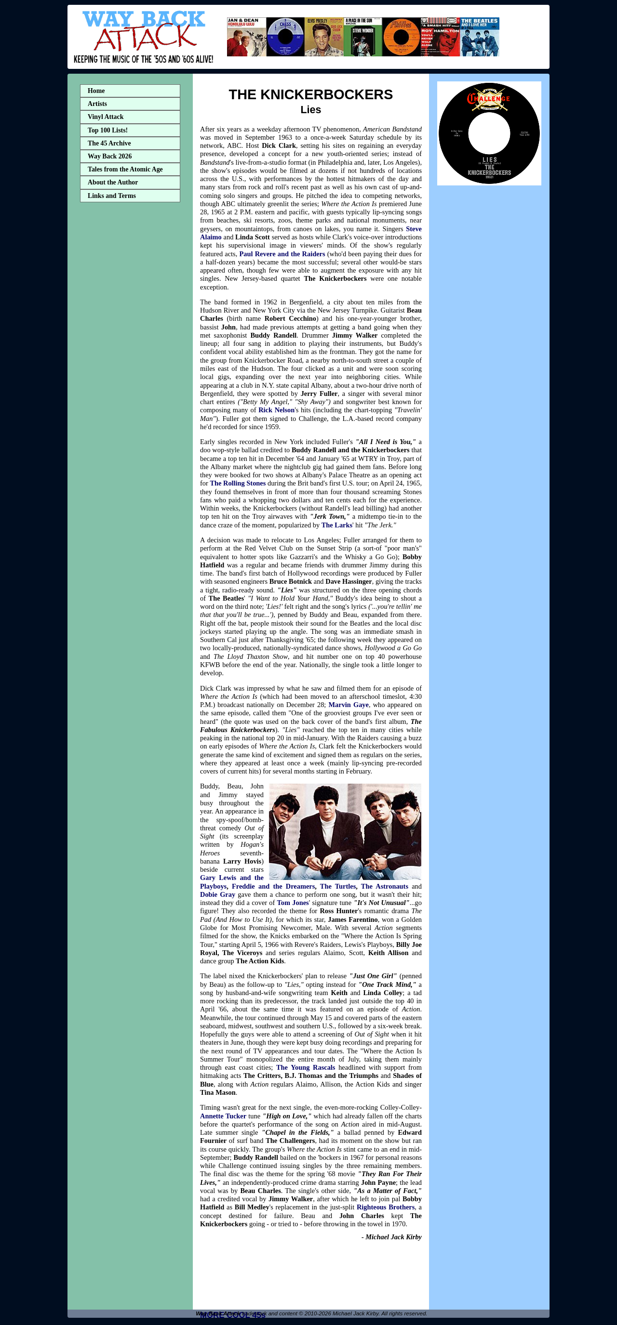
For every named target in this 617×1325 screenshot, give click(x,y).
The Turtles (338, 886)
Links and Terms (112, 195)
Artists (97, 103)
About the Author (113, 182)
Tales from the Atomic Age (125, 169)
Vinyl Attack (105, 116)
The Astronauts (384, 886)
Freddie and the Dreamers (273, 886)
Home (96, 90)
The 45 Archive (109, 143)
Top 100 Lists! (108, 130)
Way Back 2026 (110, 156)
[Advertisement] (130, 357)
